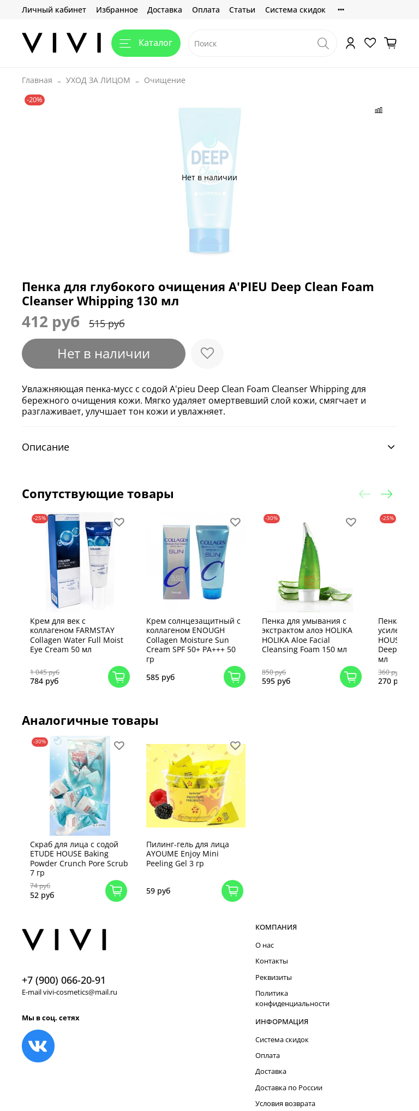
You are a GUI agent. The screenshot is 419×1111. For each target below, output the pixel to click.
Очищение (164, 80)
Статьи (242, 9)
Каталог (145, 43)
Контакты (271, 947)
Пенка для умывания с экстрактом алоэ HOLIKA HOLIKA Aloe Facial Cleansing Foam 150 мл (306, 628)
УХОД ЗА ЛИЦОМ (98, 80)
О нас (264, 930)
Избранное (117, 9)
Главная (37, 80)
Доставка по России (288, 1073)
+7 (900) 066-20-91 (64, 965)
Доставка (164, 9)
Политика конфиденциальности (292, 984)
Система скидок (295, 9)
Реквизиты (273, 962)
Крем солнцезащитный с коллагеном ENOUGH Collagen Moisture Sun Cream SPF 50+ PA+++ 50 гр (197, 632)
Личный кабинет (54, 9)
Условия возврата (285, 1089)
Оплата (206, 9)
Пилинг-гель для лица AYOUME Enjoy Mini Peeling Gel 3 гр (193, 839)
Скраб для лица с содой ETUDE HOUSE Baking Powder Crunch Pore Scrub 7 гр (88, 844)
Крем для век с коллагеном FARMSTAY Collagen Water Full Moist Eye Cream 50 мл (86, 628)
